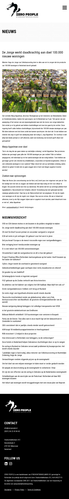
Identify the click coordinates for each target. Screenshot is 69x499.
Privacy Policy (19, 490)
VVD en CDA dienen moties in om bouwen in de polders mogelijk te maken (31, 223)
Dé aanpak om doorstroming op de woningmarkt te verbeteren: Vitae (28, 368)
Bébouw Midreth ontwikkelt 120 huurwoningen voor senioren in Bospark (30, 314)
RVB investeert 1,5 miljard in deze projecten (19, 334)
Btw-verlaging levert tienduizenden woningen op (21, 244)
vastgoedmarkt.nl (12, 207)
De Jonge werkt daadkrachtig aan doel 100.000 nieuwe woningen (27, 228)
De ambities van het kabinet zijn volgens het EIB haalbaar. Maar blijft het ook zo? (33, 285)
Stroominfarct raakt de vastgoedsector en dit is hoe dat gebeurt (27, 253)
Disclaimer (8, 490)
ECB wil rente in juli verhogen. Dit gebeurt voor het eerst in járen (27, 236)
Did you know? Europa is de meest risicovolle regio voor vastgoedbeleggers (32, 240)
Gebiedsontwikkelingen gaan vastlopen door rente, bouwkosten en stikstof (31, 268)
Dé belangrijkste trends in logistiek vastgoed (19, 276)
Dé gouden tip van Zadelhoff (13, 272)
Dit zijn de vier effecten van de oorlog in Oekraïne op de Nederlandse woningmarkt (34, 372)
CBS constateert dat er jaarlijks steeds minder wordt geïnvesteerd (28, 325)
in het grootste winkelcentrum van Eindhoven (20, 310)
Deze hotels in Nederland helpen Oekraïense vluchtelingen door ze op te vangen (33, 342)
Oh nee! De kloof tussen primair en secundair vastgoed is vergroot (28, 232)
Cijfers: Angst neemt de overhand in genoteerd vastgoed (24, 264)
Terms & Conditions (34, 490)
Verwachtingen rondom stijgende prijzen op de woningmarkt (26, 359)
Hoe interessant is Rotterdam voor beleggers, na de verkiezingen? (28, 338)
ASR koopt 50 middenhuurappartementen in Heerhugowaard (25, 329)
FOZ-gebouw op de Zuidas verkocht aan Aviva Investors (24, 280)
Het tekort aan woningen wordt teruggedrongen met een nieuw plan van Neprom (33, 383)
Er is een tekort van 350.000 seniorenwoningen (20, 249)
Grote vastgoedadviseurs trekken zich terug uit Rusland (24, 289)
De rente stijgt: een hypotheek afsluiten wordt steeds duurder (26, 293)
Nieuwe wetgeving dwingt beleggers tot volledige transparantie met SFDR (31, 306)
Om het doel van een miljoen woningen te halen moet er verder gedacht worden (33, 363)
